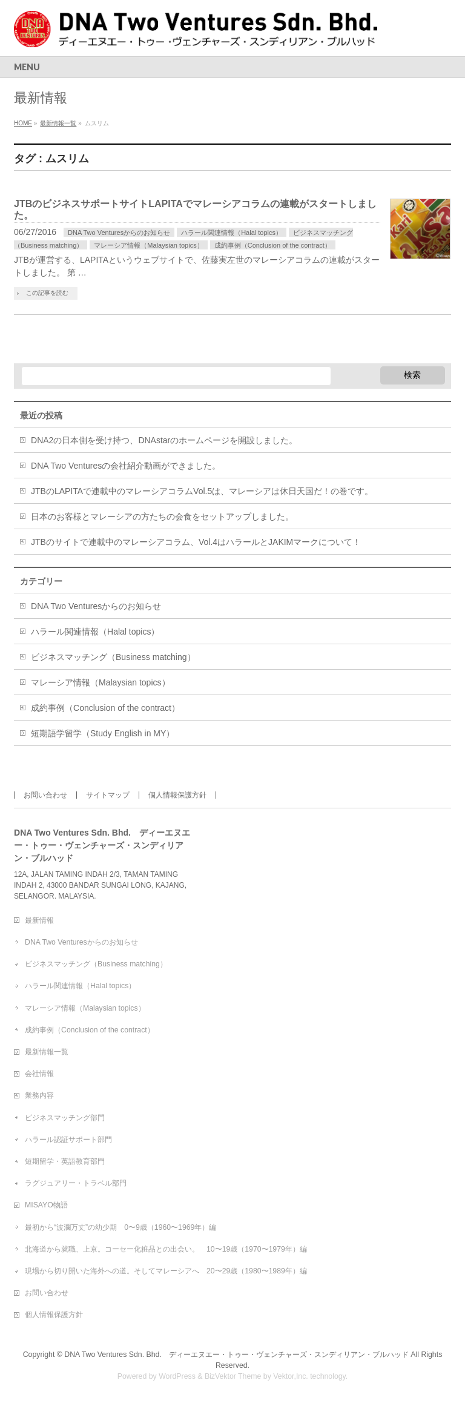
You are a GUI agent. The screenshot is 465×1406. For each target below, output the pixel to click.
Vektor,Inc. (290, 1376)
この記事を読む (47, 292)
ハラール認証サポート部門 (68, 1139)
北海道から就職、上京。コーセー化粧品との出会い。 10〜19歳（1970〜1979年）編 (166, 1249)
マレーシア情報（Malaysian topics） (148, 245)
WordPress (177, 1376)
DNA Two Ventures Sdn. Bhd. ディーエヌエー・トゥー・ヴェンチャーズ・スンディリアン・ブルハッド (236, 1354)
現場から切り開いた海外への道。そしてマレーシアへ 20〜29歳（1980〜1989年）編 (166, 1271)
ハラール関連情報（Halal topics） (231, 232)
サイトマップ (108, 795)
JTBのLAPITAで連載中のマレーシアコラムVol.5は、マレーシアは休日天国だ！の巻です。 (202, 491)
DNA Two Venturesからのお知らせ (119, 232)
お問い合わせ (45, 795)
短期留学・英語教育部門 (65, 1161)
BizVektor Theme (233, 1376)
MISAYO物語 (46, 1205)
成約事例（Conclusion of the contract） (272, 245)
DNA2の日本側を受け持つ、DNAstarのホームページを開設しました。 (164, 440)
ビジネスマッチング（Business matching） (113, 657)
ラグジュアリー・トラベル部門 (76, 1183)
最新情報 (39, 920)
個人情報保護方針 (177, 795)
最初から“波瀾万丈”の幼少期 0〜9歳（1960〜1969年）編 (120, 1227)
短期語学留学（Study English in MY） (102, 733)
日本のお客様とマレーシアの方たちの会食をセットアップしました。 (162, 516)
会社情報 (39, 1073)
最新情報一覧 (46, 1052)
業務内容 (39, 1095)
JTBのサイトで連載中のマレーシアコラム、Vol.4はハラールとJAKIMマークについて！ (196, 542)
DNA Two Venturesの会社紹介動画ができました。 (125, 465)
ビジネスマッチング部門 (65, 1118)
